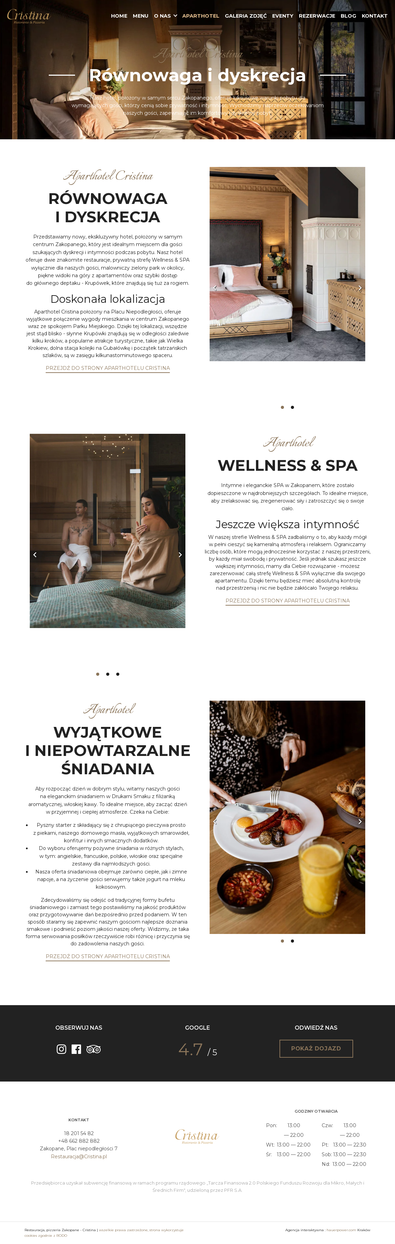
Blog (348, 15)
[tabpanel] (287, 283)
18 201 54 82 (79, 1133)
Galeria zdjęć (246, 15)
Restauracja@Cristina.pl (79, 1156)
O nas (162, 15)
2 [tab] (292, 407)
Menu (140, 15)
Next (360, 288)
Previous (215, 288)
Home (119, 15)
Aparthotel (200, 15)
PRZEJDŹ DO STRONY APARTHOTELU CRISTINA (108, 368)
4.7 (190, 1049)
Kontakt (375, 15)
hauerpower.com (341, 1230)
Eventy (282, 15)
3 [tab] (117, 674)
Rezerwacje (317, 15)
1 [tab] (282, 407)
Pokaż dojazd (316, 1048)
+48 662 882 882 (79, 1141)
